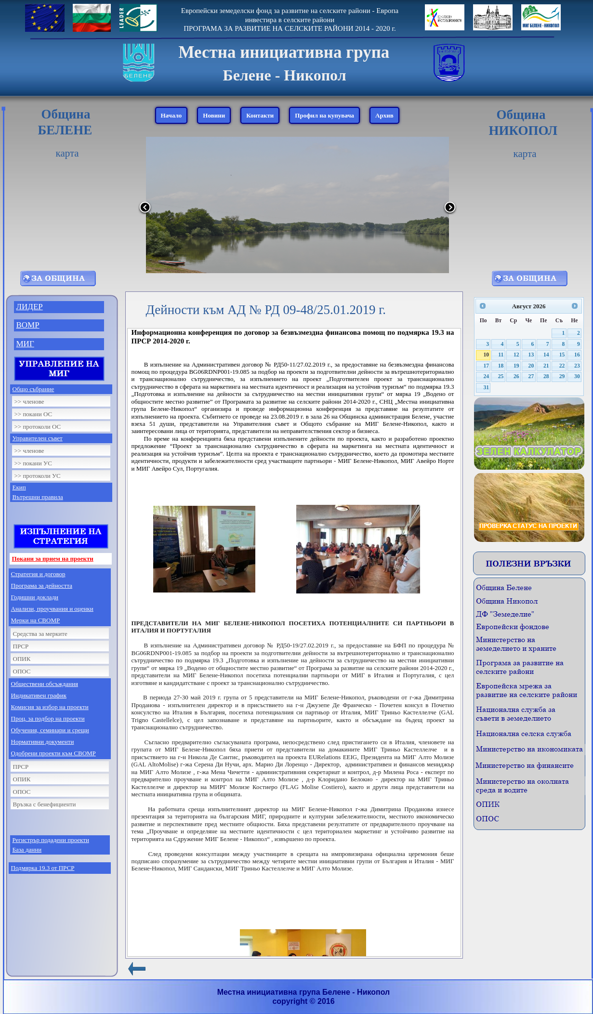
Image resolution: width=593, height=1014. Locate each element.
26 (516, 376)
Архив (384, 115)
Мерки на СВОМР (35, 620)
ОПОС (22, 671)
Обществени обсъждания (44, 683)
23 (577, 366)
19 (516, 366)
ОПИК (22, 658)
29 (562, 376)
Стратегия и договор (38, 574)
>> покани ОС (33, 414)
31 (486, 387)
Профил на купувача (324, 115)
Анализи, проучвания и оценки (52, 608)
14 (546, 355)
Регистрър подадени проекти (51, 839)
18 (501, 366)
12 (516, 355)
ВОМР (28, 324)
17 (486, 366)
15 (562, 355)
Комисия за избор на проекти (50, 707)
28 (546, 376)
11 (500, 355)
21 (546, 366)
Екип (19, 487)
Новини (214, 115)
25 (501, 376)
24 (486, 376)
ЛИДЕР (29, 306)
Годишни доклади (35, 597)
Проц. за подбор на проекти (48, 718)
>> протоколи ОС (37, 426)
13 (531, 355)
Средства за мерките (40, 633)
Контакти (260, 115)
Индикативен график (38, 695)
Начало (171, 115)
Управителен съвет (38, 438)
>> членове (29, 401)
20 (531, 366)
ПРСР (21, 646)
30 (577, 376)
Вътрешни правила (38, 496)
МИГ (25, 343)
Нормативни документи (42, 741)
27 (531, 376)
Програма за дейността (42, 585)
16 (577, 355)
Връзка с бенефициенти (44, 804)
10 (486, 355)
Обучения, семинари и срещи (50, 730)
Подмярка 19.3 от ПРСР (43, 867)
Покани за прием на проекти (52, 558)
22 (562, 366)
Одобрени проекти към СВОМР (53, 753)
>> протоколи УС (37, 475)
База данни (27, 849)
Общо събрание (33, 389)
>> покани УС (33, 463)
